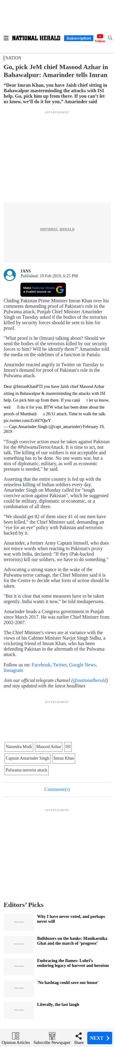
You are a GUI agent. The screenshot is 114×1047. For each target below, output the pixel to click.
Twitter (60, 664)
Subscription (78, 38)
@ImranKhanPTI (28, 386)
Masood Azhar (48, 746)
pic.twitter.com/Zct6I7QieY (27, 420)
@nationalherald (89, 680)
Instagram (13, 670)
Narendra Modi (19, 746)
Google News (82, 664)
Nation (13, 58)
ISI (68, 746)
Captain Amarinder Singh (27, 758)
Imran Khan (64, 758)
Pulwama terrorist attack (26, 770)
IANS (26, 271)
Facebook (41, 664)
